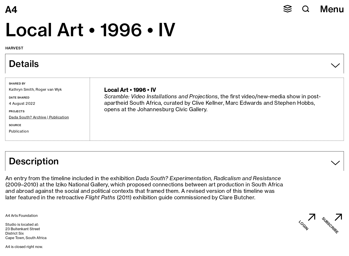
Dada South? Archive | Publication (39, 117)
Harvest (14, 48)
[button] (288, 8)
